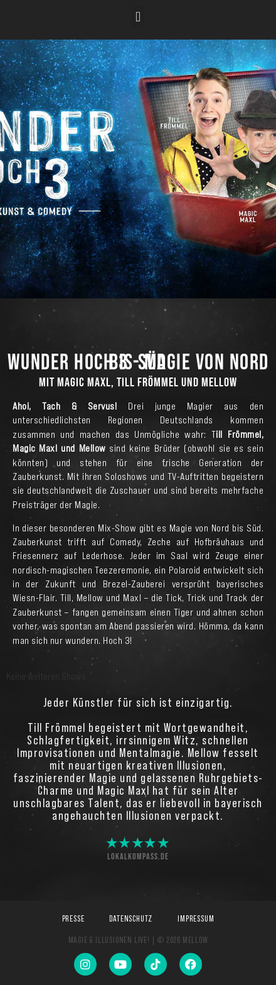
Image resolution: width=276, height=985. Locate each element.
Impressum (196, 918)
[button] (138, 16)
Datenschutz (130, 918)
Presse (73, 918)
